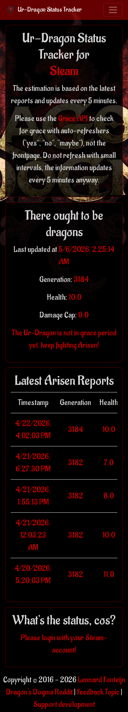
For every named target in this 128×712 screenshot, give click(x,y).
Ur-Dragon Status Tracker (43, 9)
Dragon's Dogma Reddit (39, 692)
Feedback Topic (98, 692)
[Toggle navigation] (113, 10)
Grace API (73, 118)
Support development (64, 704)
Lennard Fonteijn (101, 680)
